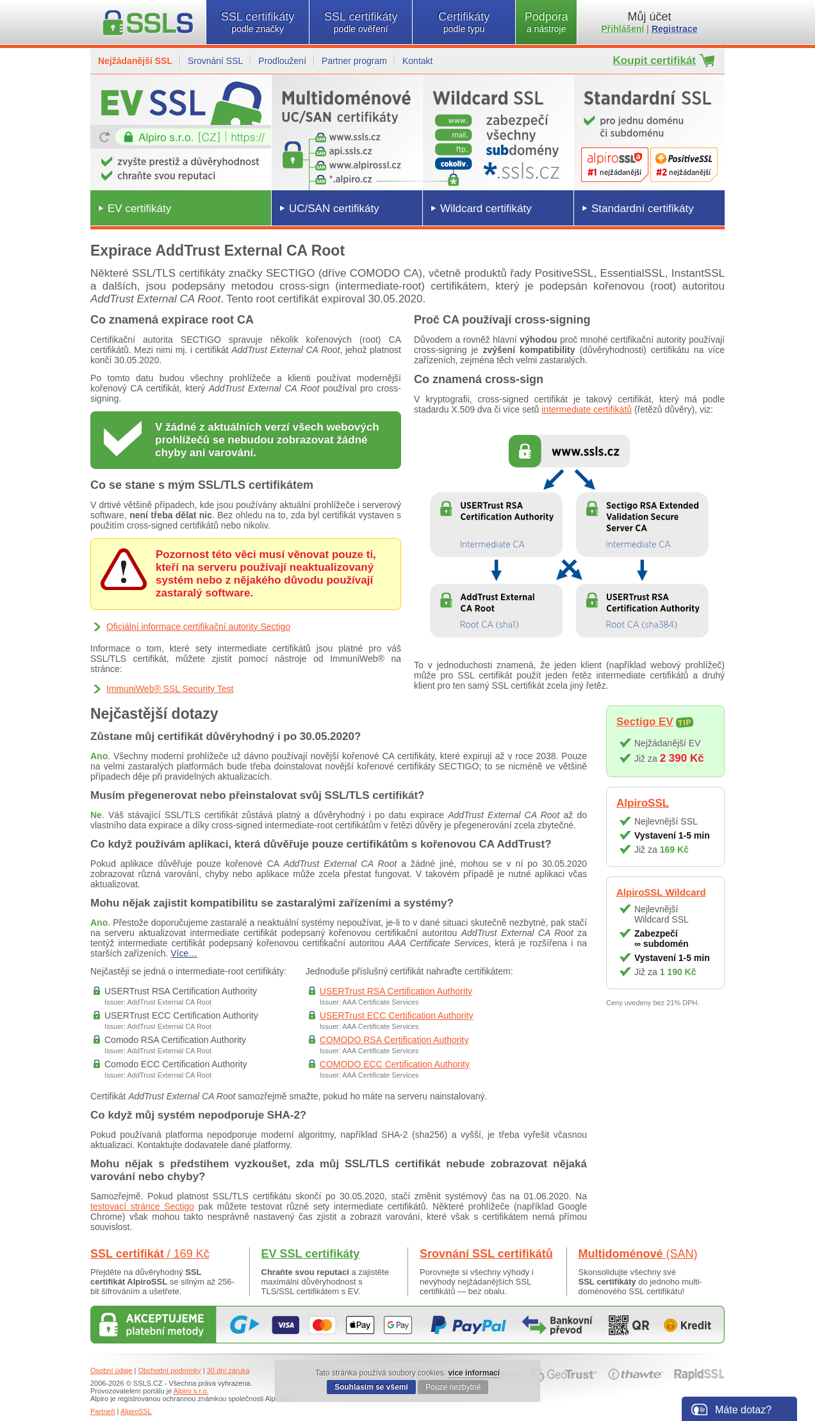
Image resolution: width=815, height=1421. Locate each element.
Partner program (354, 61)
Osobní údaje (111, 1370)
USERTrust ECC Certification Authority (396, 1015)
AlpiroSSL (642, 803)
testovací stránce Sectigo (142, 1206)
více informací (474, 1372)
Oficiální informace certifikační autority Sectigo (198, 626)
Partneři (102, 1411)
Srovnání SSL (215, 61)
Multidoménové (638, 1253)
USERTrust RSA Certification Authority (396, 991)
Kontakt (417, 61)
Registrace (675, 29)
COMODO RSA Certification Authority (394, 1040)
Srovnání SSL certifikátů (486, 1253)
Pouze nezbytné (453, 1387)
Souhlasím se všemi (371, 1387)
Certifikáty (464, 22)
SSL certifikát (150, 1253)
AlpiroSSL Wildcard (661, 892)
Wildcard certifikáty (486, 208)
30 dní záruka (228, 1370)
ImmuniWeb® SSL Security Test (169, 689)
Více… (183, 953)
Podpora (546, 22)
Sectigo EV (644, 722)
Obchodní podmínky (169, 1370)
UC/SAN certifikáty (334, 208)
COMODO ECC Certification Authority (395, 1064)
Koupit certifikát (654, 60)
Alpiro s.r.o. (191, 1391)
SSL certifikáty (257, 22)
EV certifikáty (139, 208)
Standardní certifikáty (642, 208)
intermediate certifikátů (586, 409)
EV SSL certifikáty (310, 1253)
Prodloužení (282, 61)
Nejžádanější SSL (135, 61)
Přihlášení (623, 29)
